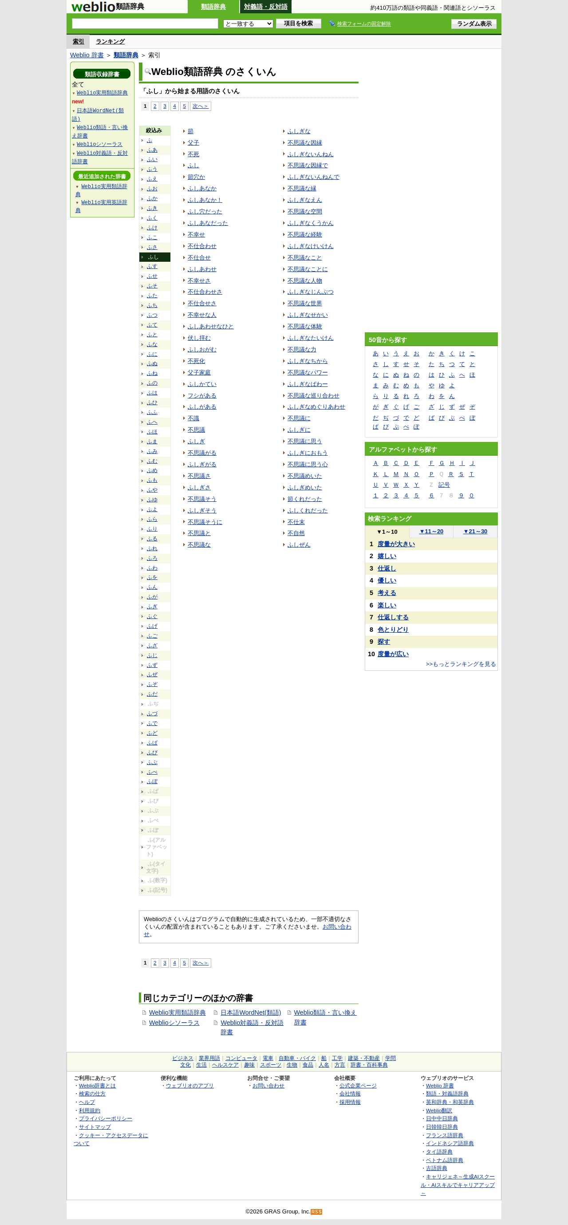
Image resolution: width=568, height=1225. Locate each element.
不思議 (196, 429)
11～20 (431, 531)
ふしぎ (196, 441)
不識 (193, 418)
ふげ (152, 626)
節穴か (196, 176)
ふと (152, 334)
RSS (317, 1211)
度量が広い (393, 654)
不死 (193, 154)
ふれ (152, 548)
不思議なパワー (308, 372)
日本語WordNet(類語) (251, 1012)
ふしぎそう (202, 510)
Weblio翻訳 (439, 1110)
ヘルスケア (225, 1064)
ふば (152, 743)
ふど (152, 733)
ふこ (152, 237)
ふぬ (152, 363)
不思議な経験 (305, 234)
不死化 (196, 361)
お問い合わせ (268, 1085)
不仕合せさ (202, 303)
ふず (152, 665)
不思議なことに (308, 269)
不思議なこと (305, 257)
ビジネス (182, 1058)
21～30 (475, 531)
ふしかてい (202, 384)
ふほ (152, 432)
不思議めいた (305, 476)
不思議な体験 (305, 326)
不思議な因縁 (305, 142)
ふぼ (152, 781)
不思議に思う (305, 441)
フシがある (202, 395)
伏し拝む (199, 338)
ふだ (152, 694)
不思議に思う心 (308, 464)
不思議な (199, 544)
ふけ (152, 228)
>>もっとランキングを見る (461, 664)
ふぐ (152, 616)
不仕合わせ (202, 246)
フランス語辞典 (444, 1135)
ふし (193, 165)
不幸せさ (199, 280)
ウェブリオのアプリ (190, 1085)
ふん (152, 587)
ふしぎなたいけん (311, 338)
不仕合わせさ (205, 291)
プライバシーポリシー (105, 1118)
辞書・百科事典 (369, 1064)
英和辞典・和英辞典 (450, 1102)
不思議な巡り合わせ (313, 395)
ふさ (152, 247)
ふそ (152, 286)
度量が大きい (396, 544)
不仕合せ (199, 257)
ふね (152, 373)
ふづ (152, 713)
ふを (152, 577)
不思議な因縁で (308, 165)
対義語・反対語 (266, 6)
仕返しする (393, 617)
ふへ (152, 422)
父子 (193, 142)
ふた (152, 295)
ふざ (152, 645)
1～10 (386, 531)
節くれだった (305, 499)
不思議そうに (205, 522)
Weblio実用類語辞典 (177, 1012)
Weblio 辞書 (87, 55)
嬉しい (387, 555)
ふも (152, 480)
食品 (308, 1064)
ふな (152, 344)
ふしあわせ (202, 269)
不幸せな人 (202, 314)
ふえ (152, 179)
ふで (152, 723)
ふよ (152, 509)
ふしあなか (202, 188)
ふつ (152, 315)
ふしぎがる (202, 464)
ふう (152, 169)
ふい (152, 159)
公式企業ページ (358, 1085)
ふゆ (152, 499)
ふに (152, 354)
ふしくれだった (308, 510)
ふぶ (152, 762)
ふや (152, 490)
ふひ (152, 402)
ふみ (152, 451)
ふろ (152, 558)
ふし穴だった (205, 211)
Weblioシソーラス (174, 1022)
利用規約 (89, 1110)
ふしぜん (299, 544)
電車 (268, 1058)
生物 (292, 1064)
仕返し (387, 568)
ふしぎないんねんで (313, 176)
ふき (152, 208)
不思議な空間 (305, 211)
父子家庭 (199, 372)
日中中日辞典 (442, 1118)
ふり (152, 529)
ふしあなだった (208, 223)
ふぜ (152, 674)
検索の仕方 (92, 1093)
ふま (152, 441)
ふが (152, 597)
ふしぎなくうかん (311, 223)
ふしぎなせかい (308, 314)
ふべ (152, 772)
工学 (337, 1058)
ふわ (152, 568)
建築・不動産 (364, 1058)
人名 (324, 1064)
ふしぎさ (199, 487)
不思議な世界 (305, 303)
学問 (390, 1058)
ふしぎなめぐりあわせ (316, 406)
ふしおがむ (202, 349)
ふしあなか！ (205, 200)
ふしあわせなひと (211, 326)
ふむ (152, 461)
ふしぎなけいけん (311, 246)
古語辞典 (436, 1168)
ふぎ (152, 606)
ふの (152, 383)
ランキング (110, 41)
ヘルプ (87, 1102)
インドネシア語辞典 (450, 1143)
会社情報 (350, 1093)
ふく (152, 218)
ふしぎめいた (305, 487)
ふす (152, 266)
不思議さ (199, 476)
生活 (201, 1064)
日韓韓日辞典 (442, 1127)
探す (384, 641)
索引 (78, 41)
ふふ (152, 412)
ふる (152, 539)
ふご (152, 636)
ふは (152, 393)
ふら (152, 519)
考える (387, 592)
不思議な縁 (302, 188)
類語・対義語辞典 (447, 1093)
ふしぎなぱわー (308, 384)
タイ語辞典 (439, 1151)
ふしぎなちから (308, 361)
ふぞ (152, 684)
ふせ (152, 276)
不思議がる (202, 452)
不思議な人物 (305, 280)
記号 (444, 484)
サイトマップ (95, 1127)
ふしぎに (299, 429)
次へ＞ (201, 106)
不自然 (296, 533)
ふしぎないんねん (311, 154)
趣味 (249, 1064)
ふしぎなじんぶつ (311, 291)
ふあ (152, 150)
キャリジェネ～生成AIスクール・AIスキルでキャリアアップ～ (458, 1185)
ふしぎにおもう (308, 452)
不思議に (299, 418)
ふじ (152, 655)
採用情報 (350, 1102)
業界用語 (209, 1058)
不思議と (199, 533)
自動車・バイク (297, 1058)
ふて (152, 325)
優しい (387, 580)
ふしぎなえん (305, 200)
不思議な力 (302, 349)
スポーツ (270, 1064)
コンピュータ (241, 1058)
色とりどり (393, 629)
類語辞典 (213, 6)
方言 (340, 1064)
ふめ (152, 470)
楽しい (387, 605)
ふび (152, 752)
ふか (152, 198)
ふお (152, 188)
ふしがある (202, 406)
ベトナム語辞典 (444, 1160)
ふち (152, 305)
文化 (185, 1064)
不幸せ (196, 234)
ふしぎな (299, 131)
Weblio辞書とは (97, 1085)
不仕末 (296, 522)
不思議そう (202, 499)
